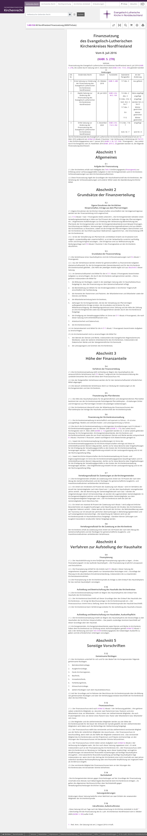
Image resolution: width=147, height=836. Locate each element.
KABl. (111, 81)
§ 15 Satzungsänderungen (41, 115)
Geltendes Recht (32, 4)
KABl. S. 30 (109, 141)
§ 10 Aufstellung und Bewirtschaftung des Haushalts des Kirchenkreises (45, 91)
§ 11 (109, 273)
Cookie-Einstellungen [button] (108, 834)
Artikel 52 (101, 708)
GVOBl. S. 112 (100, 431)
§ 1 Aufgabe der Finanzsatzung (43, 36)
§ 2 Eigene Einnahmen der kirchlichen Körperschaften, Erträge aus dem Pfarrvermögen (45, 45)
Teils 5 (107, 169)
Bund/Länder (18, 834)
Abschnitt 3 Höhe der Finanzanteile (41, 54)
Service (33, 834)
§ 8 (87, 244)
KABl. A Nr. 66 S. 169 (113, 94)
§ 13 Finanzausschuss (39, 108)
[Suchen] (81, 14)
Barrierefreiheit (86, 834)
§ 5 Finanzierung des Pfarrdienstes (44, 61)
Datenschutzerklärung (69, 834)
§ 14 (74, 217)
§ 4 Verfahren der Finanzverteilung (44, 57)
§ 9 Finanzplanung (38, 87)
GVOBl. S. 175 (115, 428)
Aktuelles (133, 4)
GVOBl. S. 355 (78, 814)
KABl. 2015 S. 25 (110, 143)
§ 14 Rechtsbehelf (38, 112)
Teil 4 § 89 (97, 631)
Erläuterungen (98, 4)
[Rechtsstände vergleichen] (113, 25)
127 (115, 141)
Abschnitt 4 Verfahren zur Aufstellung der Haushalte (43, 82)
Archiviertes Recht (48, 4)
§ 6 (132, 257)
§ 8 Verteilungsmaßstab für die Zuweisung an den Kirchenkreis (43, 76)
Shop (124, 4)
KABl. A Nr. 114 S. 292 (121, 68)
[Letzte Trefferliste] (74, 14)
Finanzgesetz (131, 169)
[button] (142, 4)
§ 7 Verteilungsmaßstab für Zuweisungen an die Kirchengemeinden (46, 71)
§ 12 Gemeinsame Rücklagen (42, 105)
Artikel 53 (130, 628)
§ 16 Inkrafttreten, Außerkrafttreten (44, 119)
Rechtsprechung (64, 4)
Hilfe (96, 834)
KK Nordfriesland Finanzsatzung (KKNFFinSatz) (51, 25)
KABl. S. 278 (106, 59)
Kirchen (6, 834)
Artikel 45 (91, 139)
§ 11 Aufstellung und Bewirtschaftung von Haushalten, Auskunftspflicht (45, 97)
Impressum (53, 834)
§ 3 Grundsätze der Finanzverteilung (45, 51)
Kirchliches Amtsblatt (82, 4)
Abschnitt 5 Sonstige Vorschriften (40, 102)
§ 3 (97, 374)
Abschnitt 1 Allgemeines (36, 32)
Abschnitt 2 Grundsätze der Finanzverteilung (44, 39)
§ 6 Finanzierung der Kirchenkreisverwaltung (40, 65)
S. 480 (115, 81)
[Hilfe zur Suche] (70, 14)
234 (119, 141)
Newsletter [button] (42, 834)
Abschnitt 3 (133, 267)
